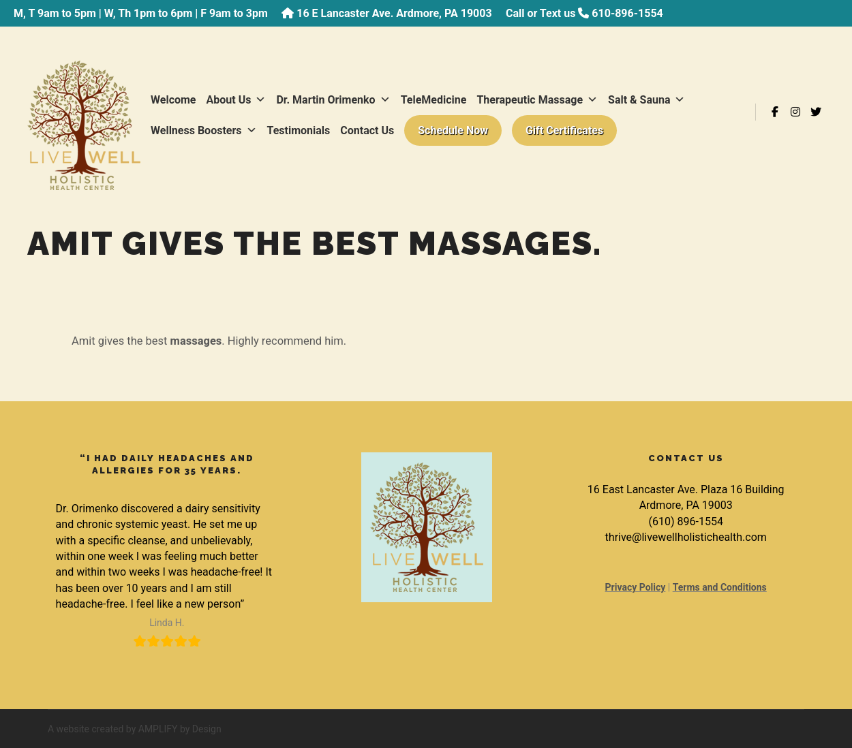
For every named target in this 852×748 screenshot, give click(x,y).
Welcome (173, 99)
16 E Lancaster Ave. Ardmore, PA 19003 (393, 13)
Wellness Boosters (204, 130)
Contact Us (367, 130)
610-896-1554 (627, 13)
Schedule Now (453, 130)
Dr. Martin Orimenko (333, 99)
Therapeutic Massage (537, 99)
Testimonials (299, 130)
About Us (237, 99)
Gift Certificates (564, 130)
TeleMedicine (434, 99)
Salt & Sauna (646, 99)
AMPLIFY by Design (180, 728)
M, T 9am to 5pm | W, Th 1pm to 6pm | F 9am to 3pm (141, 13)
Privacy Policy (635, 587)
